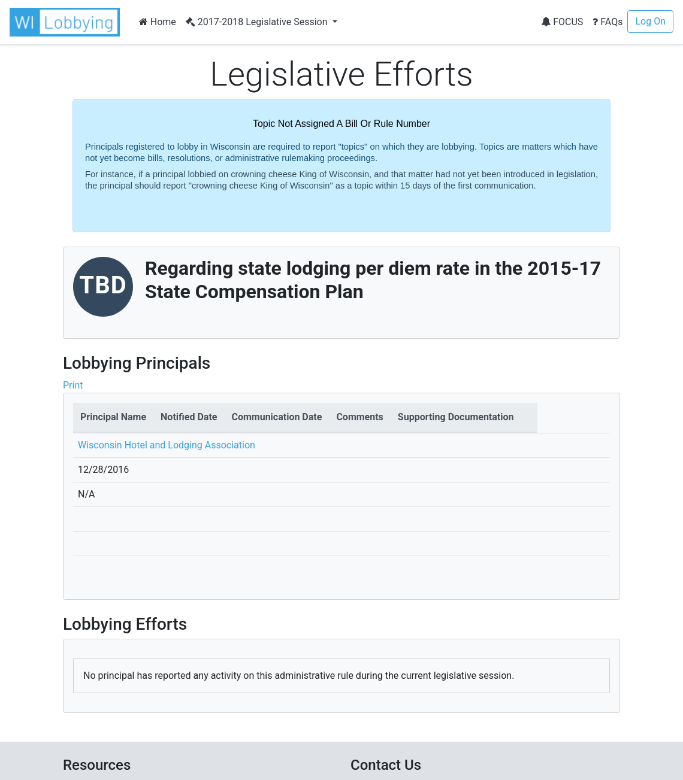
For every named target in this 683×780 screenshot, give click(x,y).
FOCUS (562, 22)
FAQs (607, 22)
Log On (650, 21)
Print (73, 385)
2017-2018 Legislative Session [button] (258, 22)
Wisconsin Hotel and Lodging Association (166, 445)
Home (157, 22)
